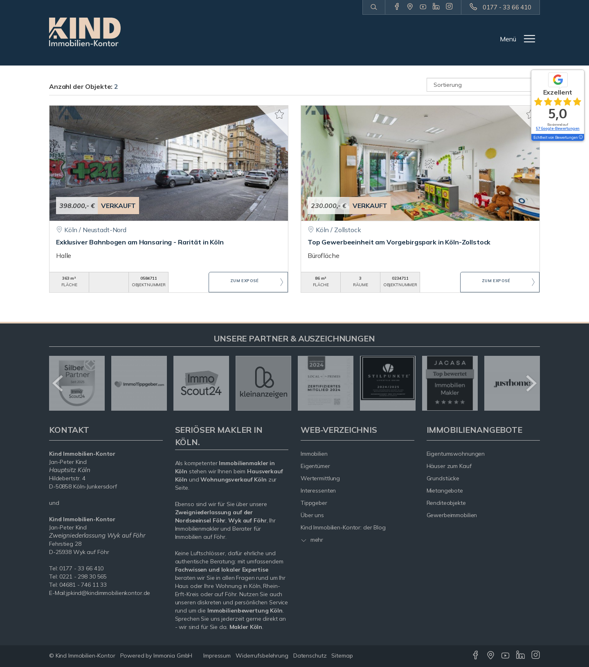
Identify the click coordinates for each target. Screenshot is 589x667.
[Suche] (373, 7)
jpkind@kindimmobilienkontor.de (108, 593)
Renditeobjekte (446, 502)
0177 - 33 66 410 (507, 7)
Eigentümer (315, 466)
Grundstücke (443, 478)
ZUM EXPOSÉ (244, 282)
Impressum (217, 655)
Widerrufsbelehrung (262, 655)
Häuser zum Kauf (449, 466)
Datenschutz (310, 655)
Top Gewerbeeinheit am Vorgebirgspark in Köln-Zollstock (399, 242)
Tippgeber (314, 502)
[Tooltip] (580, 137)
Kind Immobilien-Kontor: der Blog (343, 527)
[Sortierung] (483, 85)
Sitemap (342, 655)
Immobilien (314, 453)
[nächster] (531, 383)
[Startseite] (85, 32)
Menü (508, 39)
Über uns (312, 515)
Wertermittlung (320, 478)
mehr (312, 539)
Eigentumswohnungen (456, 453)
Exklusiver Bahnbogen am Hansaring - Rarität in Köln (140, 242)
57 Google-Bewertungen (558, 128)
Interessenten (318, 490)
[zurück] (58, 383)
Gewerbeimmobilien (452, 515)
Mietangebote (445, 490)
